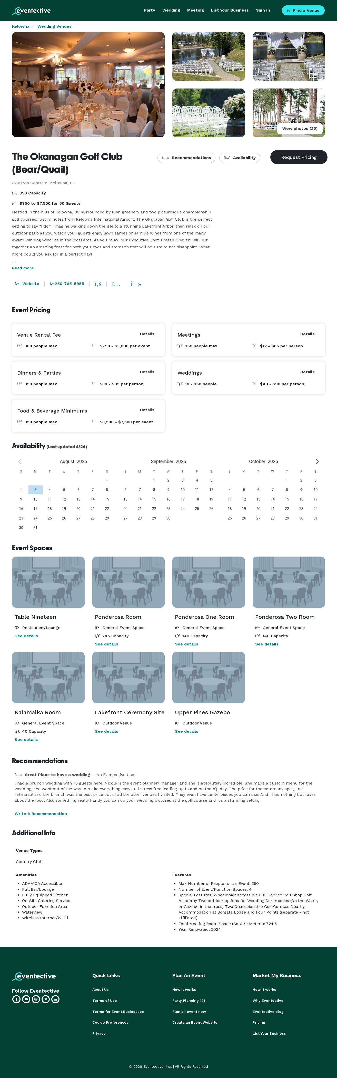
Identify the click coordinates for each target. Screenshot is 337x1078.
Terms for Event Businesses (118, 1011)
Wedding (171, 10)
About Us (100, 989)
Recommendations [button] (186, 157)
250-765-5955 (67, 283)
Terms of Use (104, 1000)
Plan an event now (189, 1011)
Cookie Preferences (110, 1022)
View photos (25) (300, 128)
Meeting (195, 10)
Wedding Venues (54, 26)
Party (149, 10)
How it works (184, 989)
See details (26, 635)
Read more (23, 268)
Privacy (98, 1033)
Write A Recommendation (41, 813)
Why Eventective (268, 1000)
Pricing (259, 1022)
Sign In (263, 10)
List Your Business (230, 10)
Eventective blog (268, 1011)
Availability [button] (240, 157)
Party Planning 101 (188, 1000)
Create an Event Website (194, 1022)
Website (27, 283)
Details (147, 333)
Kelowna (20, 26)
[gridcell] (35, 489)
